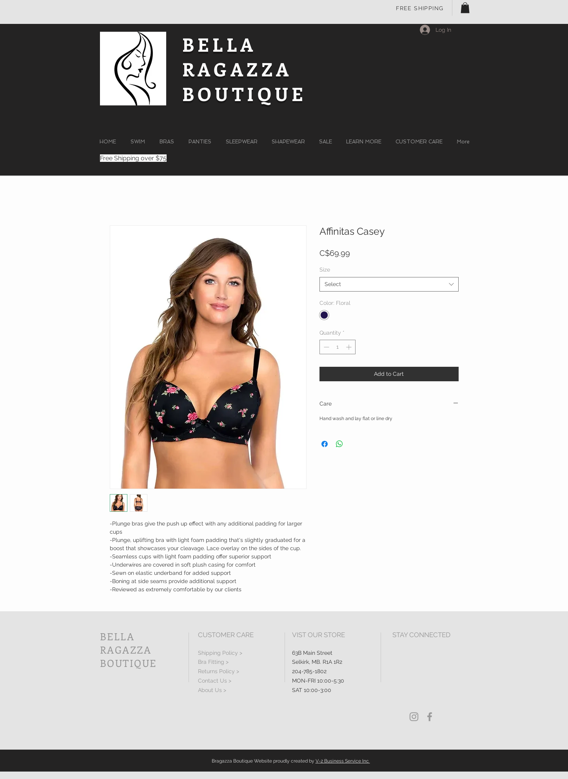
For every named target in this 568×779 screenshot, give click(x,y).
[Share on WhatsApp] (339, 444)
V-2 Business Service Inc (343, 761)
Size (324, 269)
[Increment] (349, 347)
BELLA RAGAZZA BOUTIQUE (244, 69)
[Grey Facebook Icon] (430, 717)
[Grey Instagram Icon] (414, 717)
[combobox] (389, 284)
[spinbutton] (337, 347)
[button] (465, 7)
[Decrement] (325, 347)
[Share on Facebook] (324, 444)
